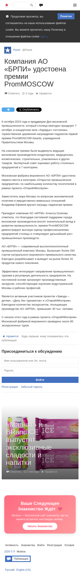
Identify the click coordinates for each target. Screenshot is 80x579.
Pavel (16, 49)
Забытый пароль (31, 386)
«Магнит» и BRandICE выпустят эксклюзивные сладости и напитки (29, 444)
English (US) (23, 569)
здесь (43, 36)
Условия (69, 545)
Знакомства (28, 545)
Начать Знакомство (40, 526)
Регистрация (10, 386)
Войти (41, 545)
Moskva (21, 551)
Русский (10, 569)
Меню (75, 5)
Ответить (14, 93)
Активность (12, 545)
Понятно (66, 16)
